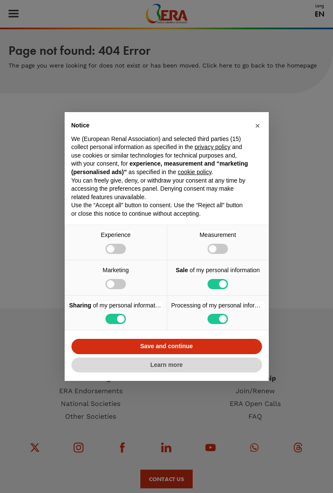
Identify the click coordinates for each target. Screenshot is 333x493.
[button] (258, 125)
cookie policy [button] (194, 172)
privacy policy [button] (213, 147)
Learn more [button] (166, 364)
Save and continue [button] (166, 346)
